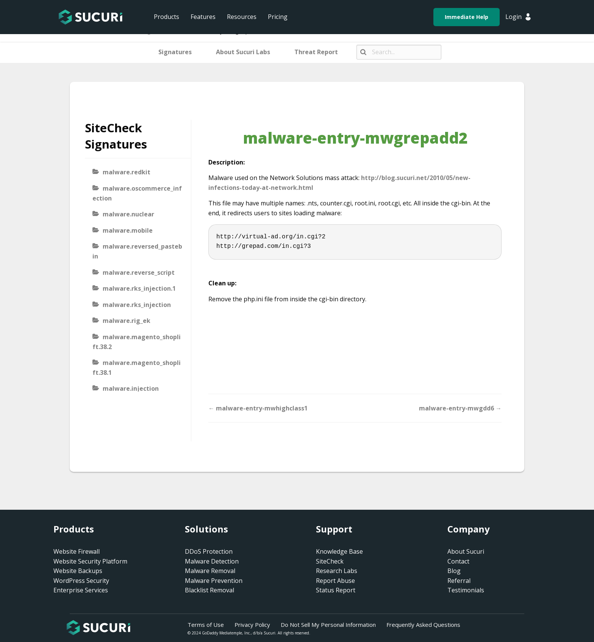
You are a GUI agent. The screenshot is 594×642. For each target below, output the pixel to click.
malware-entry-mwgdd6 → (460, 408)
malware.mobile (128, 230)
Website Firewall (76, 551)
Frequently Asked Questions (423, 624)
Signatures (175, 52)
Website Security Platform (90, 561)
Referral (459, 580)
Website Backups (77, 571)
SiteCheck (330, 561)
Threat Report (316, 52)
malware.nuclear (128, 214)
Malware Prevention (213, 580)
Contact (458, 561)
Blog (454, 571)
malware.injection (131, 388)
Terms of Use (206, 624)
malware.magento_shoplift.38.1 (136, 368)
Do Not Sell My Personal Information (328, 624)
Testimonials (465, 590)
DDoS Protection (209, 551)
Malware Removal (210, 571)
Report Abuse (335, 580)
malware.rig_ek (126, 320)
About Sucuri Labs (243, 52)
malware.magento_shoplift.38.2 (136, 342)
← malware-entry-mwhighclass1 (258, 408)
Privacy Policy (252, 624)
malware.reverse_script (139, 272)
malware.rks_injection (137, 305)
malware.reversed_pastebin (137, 251)
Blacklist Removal (209, 590)
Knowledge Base (339, 551)
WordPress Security (81, 580)
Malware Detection (212, 561)
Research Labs (336, 571)
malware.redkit (126, 172)
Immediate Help (466, 16)
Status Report (335, 590)
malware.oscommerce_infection (137, 193)
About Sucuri (465, 551)
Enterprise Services (80, 590)
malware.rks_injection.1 (139, 288)
